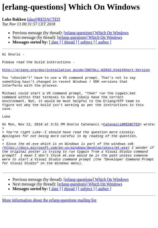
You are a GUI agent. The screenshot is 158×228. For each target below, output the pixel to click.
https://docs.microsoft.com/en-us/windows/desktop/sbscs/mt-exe (66, 167)
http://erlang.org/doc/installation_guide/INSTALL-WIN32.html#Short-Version (76, 73)
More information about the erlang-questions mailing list (49, 223)
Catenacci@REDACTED (121, 139)
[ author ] (103, 42)
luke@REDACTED (43, 19)
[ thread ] (69, 42)
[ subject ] (86, 42)
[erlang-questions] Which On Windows (96, 33)
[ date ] (55, 42)
